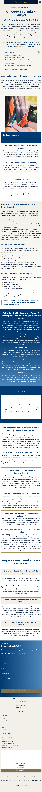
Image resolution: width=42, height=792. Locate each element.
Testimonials (5, 724)
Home (3, 718)
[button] (21, 139)
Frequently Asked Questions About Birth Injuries (16, 69)
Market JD (26, 785)
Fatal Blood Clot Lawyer (7, 741)
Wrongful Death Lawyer (7, 747)
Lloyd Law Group (15, 7)
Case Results (5, 722)
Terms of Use (31, 777)
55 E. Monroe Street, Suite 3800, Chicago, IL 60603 (21, 765)
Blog (3, 727)
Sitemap (19, 777)
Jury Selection (5, 726)
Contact (4, 729)
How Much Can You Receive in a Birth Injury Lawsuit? (17, 59)
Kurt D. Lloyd (4, 720)
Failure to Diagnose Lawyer (8, 743)
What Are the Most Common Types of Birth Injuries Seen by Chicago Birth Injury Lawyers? (21, 62)
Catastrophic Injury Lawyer (8, 736)
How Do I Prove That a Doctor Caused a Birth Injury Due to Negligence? (18, 66)
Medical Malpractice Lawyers (8, 738)
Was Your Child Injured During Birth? (13, 55)
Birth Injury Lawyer (6, 739)
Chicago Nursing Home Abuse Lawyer (10, 745)
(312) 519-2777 (21, 2)
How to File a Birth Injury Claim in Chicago (14, 57)
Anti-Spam (24, 777)
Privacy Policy (37, 777)
